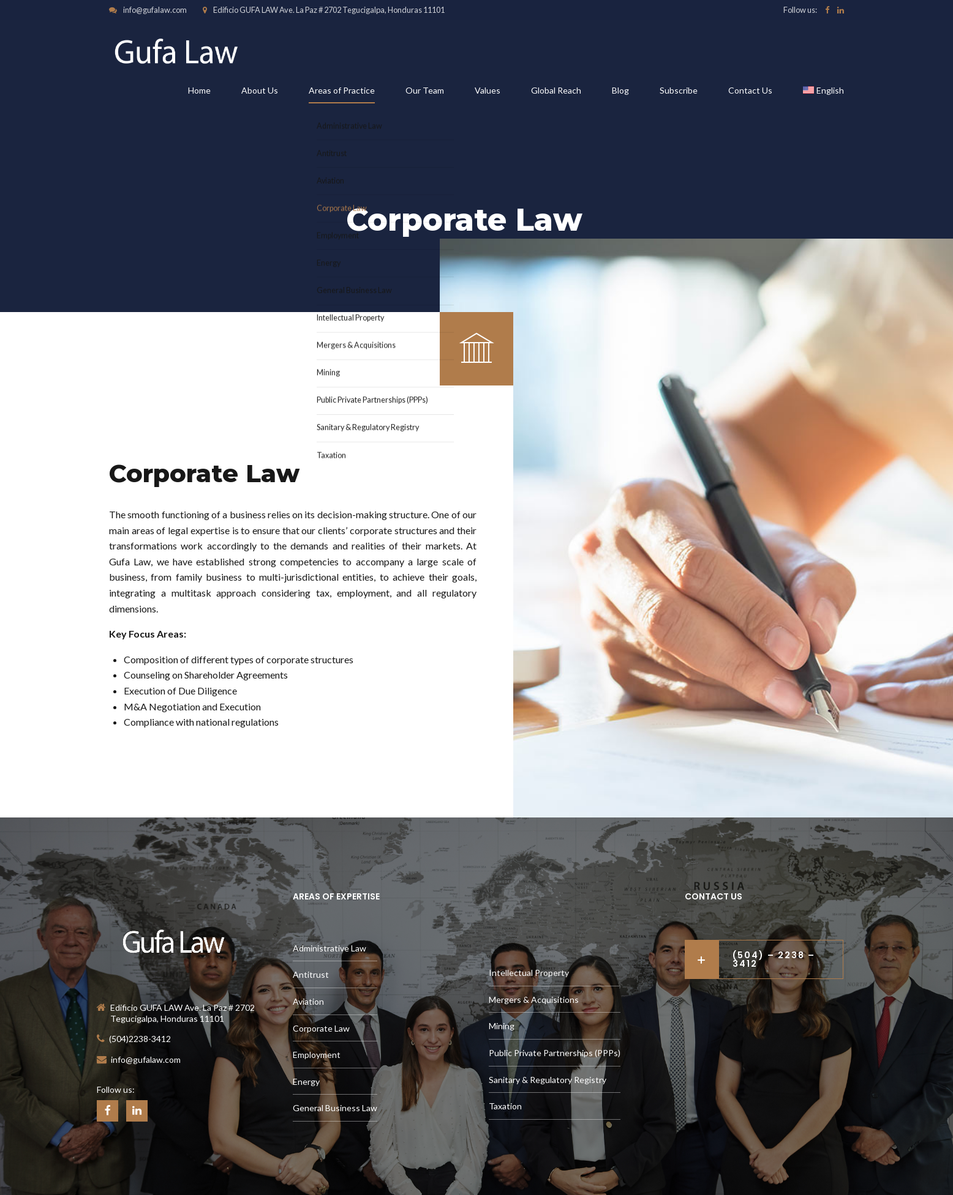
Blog (620, 90)
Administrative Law (329, 948)
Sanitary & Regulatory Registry (547, 1079)
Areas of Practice (342, 90)
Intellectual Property (529, 972)
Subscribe (679, 90)
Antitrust (311, 974)
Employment (317, 1054)
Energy (306, 1081)
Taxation (505, 1106)
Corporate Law (321, 1028)
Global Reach (556, 90)
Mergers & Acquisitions (534, 999)
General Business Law (335, 1108)
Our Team (424, 90)
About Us (259, 90)
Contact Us (750, 90)
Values (487, 90)
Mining (501, 1026)
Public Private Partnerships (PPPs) (554, 1053)
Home (199, 90)
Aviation (308, 1001)
